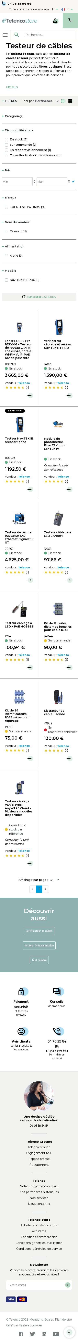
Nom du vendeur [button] (16, 222)
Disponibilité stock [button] (17, 130)
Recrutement (39, 1165)
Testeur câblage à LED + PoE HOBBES (19, 624)
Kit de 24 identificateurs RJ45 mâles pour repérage (17, 715)
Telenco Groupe (39, 1147)
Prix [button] (6, 170)
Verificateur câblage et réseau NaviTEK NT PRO (57, 344)
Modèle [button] (9, 271)
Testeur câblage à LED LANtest (57, 534)
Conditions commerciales (39, 1237)
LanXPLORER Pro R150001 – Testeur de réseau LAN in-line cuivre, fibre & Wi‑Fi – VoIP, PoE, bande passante (18, 349)
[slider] (15, 387)
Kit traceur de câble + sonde (54, 712)
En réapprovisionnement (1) (30, 150)
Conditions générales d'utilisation (39, 1243)
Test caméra (39, 960)
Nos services (39, 1198)
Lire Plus (12, 87)
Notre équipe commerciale (39, 1186)
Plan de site (63, 1319)
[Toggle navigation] (5, 35)
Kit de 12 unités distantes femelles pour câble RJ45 (58, 626)
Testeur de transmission (39, 945)
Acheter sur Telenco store (39, 1225)
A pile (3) (16, 255)
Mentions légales (41, 1319)
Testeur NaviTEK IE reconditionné (19, 440)
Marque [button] (9, 198)
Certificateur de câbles (39, 931)
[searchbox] (49, 35)
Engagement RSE (39, 1153)
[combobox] (43, 35)
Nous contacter (39, 1204)
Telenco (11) (18, 231)
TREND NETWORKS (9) (27, 207)
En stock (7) (18, 139)
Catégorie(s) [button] (12, 116)
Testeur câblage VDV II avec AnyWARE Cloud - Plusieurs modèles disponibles (18, 808)
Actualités (39, 1231)
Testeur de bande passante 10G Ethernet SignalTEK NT (19, 537)
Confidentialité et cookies (24, 1325)
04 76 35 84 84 (19, 3)
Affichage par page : (33, 880)
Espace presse (39, 1159)
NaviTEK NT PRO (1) (24, 280)
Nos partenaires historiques (39, 1192)
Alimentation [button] (13, 246)
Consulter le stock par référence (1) (36, 155)
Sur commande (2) (23, 145)
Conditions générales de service (39, 1249)
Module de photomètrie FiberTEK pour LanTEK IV (55, 444)
